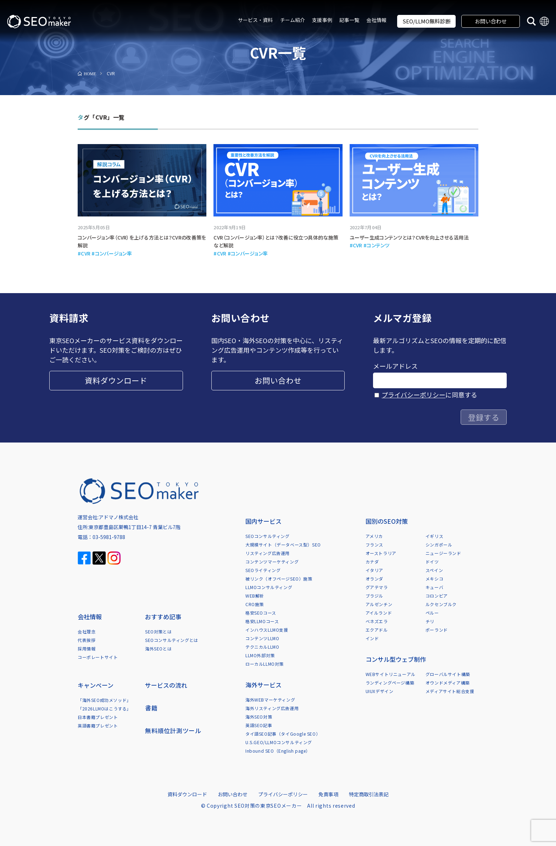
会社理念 (86, 631)
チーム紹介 (292, 19)
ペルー (432, 613)
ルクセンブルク (441, 604)
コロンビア (437, 596)
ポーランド (437, 630)
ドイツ (432, 562)
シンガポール (439, 545)
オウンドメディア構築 (448, 683)
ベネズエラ (377, 621)
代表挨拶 (86, 640)
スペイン (434, 570)
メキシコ (434, 579)
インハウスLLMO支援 (266, 630)
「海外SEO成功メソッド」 (104, 700)
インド (372, 638)
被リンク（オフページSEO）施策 (278, 579)
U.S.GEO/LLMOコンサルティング (278, 742)
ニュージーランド (443, 553)
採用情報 (86, 649)
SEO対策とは (158, 631)
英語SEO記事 (258, 725)
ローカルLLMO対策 (264, 664)
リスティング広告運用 (267, 553)
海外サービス (263, 684)
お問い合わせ (491, 21)
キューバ (434, 587)
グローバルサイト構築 (448, 674)
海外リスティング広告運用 (272, 708)
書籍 (151, 707)
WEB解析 (254, 596)
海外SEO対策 (258, 717)
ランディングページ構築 (390, 683)
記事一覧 (349, 19)
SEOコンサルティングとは (171, 640)
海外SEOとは (158, 649)
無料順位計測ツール (173, 730)
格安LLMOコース (262, 621)
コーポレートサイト (98, 657)
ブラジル (374, 596)
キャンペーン (95, 685)
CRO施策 (254, 604)
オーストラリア (381, 553)
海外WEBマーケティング (270, 700)
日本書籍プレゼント (98, 717)
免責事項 (328, 794)
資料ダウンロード (116, 380)
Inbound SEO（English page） (277, 751)
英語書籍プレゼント (98, 726)
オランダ (374, 579)
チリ (430, 621)
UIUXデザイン (380, 691)
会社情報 (376, 19)
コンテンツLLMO (262, 638)
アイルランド (379, 613)
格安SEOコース (260, 613)
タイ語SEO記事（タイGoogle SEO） (282, 734)
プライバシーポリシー (413, 394)
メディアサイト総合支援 (450, 691)
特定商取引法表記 (369, 794)
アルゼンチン (379, 604)
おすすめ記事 (163, 616)
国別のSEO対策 (387, 521)
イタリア (374, 570)
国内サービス (263, 521)
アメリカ (374, 536)
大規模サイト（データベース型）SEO (283, 545)
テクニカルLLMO (262, 647)
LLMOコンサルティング (268, 587)
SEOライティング (262, 570)
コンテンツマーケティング (272, 562)
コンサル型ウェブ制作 (396, 659)
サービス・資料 (255, 19)
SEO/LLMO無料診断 (426, 21)
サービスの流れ (166, 685)
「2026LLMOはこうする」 (104, 708)
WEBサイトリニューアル (391, 674)
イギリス (434, 536)
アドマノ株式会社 (118, 517)
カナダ (372, 562)
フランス (374, 545)
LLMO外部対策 (260, 655)
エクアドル (377, 630)
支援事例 (322, 19)
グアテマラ (377, 587)
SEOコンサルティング (267, 536)
